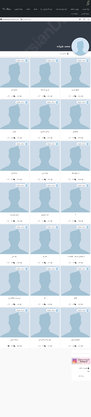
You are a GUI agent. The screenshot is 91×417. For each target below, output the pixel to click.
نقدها (35, 9)
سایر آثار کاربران (47, 9)
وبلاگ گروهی (18, 9)
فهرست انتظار (75, 9)
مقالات (28, 9)
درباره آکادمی (85, 14)
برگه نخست (85, 9)
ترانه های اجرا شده (61, 9)
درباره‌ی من (64, 53)
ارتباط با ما (74, 14)
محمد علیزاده (63, 46)
